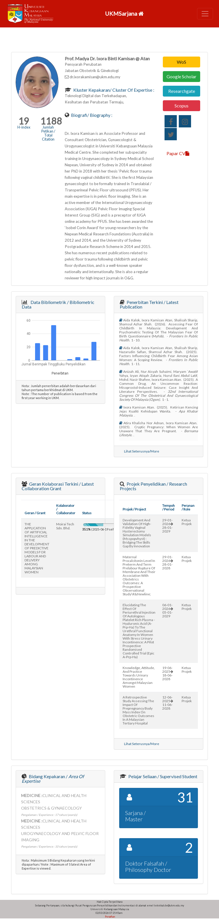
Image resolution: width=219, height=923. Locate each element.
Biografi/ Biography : (91, 115)
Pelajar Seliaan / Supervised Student (162, 776)
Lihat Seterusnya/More (141, 451)
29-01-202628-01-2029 (167, 525)
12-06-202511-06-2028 (167, 702)
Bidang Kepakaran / (53, 779)
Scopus (181, 105)
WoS (181, 62)
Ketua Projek (187, 522)
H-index (23, 127)
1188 (51, 121)
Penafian (109, 916)
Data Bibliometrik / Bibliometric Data (58, 304)
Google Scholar (181, 76)
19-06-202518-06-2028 (167, 673)
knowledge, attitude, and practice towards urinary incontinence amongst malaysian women (139, 677)
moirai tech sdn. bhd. (65, 526)
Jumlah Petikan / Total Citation (48, 133)
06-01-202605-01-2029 (167, 610)
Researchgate (181, 91)
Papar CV (178, 153)
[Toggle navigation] (205, 13)
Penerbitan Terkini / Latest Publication (149, 304)
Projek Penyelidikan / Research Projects (153, 486)
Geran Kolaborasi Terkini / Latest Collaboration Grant (58, 486)
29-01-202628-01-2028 (167, 562)
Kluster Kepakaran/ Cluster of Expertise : (113, 90)
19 (23, 121)
